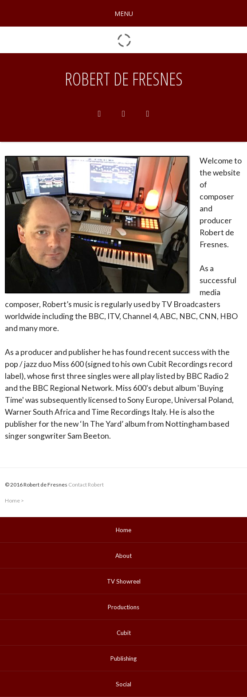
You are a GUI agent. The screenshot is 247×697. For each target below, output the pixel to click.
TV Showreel (124, 581)
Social (123, 684)
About (123, 555)
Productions (123, 607)
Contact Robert (86, 484)
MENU (123, 13)
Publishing (123, 658)
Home (12, 500)
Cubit (124, 632)
